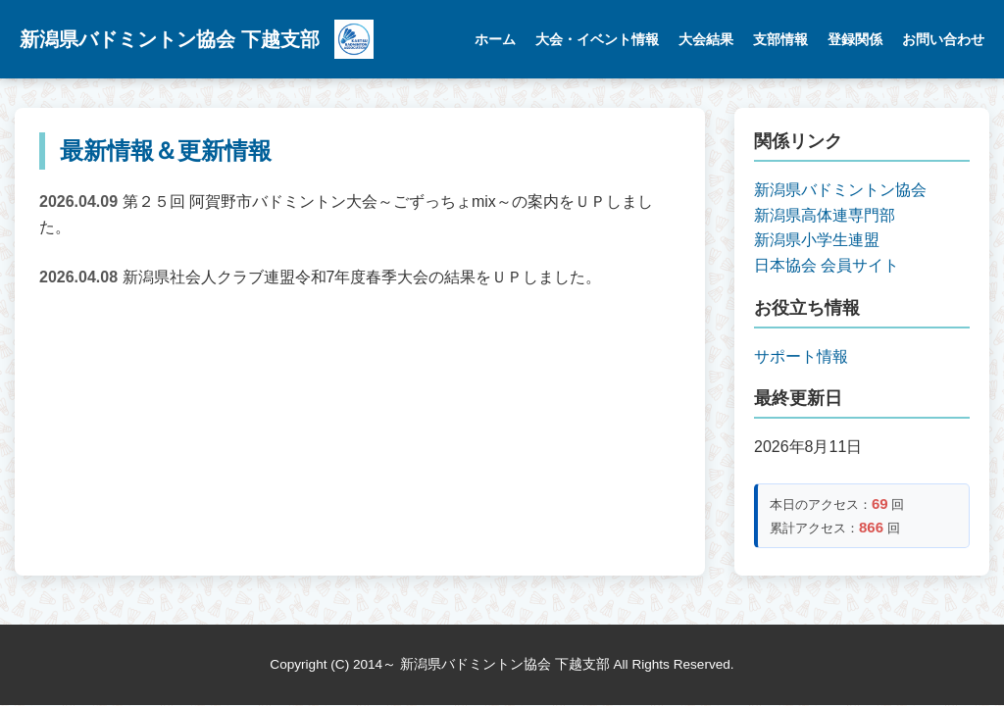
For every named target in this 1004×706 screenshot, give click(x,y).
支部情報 (780, 39)
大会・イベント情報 (597, 39)
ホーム (495, 39)
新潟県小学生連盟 (816, 239)
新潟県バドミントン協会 (840, 189)
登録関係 (855, 39)
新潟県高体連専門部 (824, 215)
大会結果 (705, 39)
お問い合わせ (943, 39)
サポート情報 (801, 356)
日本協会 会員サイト (826, 265)
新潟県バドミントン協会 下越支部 (170, 39)
